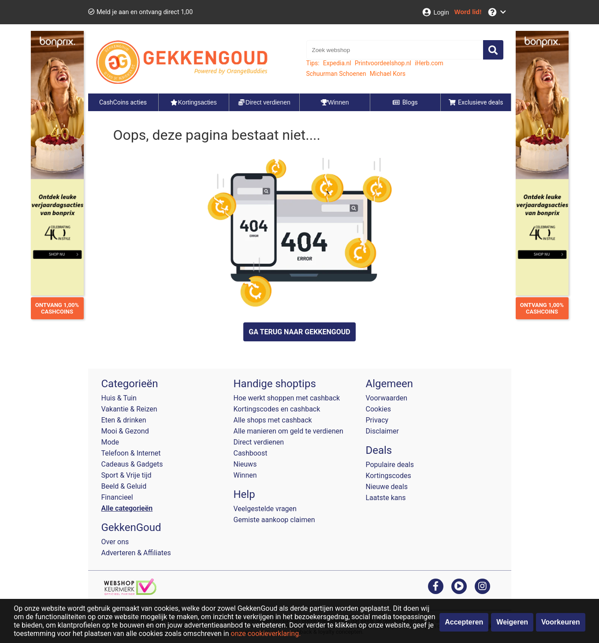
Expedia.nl (337, 63)
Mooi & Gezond (125, 431)
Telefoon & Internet (131, 453)
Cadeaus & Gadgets (132, 464)
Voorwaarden (387, 398)
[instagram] (482, 586)
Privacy (377, 420)
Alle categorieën (127, 508)
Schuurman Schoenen (336, 73)
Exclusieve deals (475, 102)
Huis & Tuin (119, 398)
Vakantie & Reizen (129, 409)
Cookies (378, 409)
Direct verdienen (259, 442)
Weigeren (512, 622)
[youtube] (459, 586)
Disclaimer (382, 431)
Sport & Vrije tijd (126, 475)
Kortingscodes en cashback (277, 409)
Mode (110, 442)
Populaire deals (390, 464)
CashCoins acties (123, 102)
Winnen (245, 475)
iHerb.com (429, 63)
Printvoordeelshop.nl (383, 63)
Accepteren (464, 622)
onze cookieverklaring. (266, 633)
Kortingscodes (388, 475)
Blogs (405, 102)
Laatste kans (386, 497)
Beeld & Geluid (124, 486)
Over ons (115, 542)
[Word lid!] (468, 12)
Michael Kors (388, 73)
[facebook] (436, 586)
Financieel (117, 497)
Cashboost (251, 453)
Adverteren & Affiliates (136, 553)
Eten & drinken (123, 420)
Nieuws (245, 464)
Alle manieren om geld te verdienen (288, 431)
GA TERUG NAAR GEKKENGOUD (299, 332)
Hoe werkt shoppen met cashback (287, 398)
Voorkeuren (560, 622)
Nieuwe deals (387, 486)
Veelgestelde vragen (265, 509)
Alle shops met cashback (273, 420)
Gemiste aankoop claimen (274, 520)
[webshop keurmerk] (130, 592)
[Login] (435, 12)
